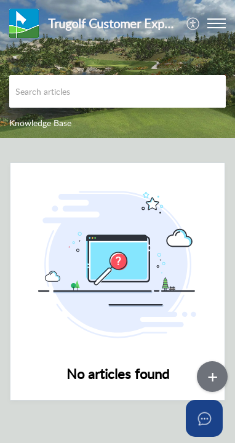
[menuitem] (193, 23)
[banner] (117, 69)
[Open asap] (210, 418)
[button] (193, 23)
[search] (117, 91)
